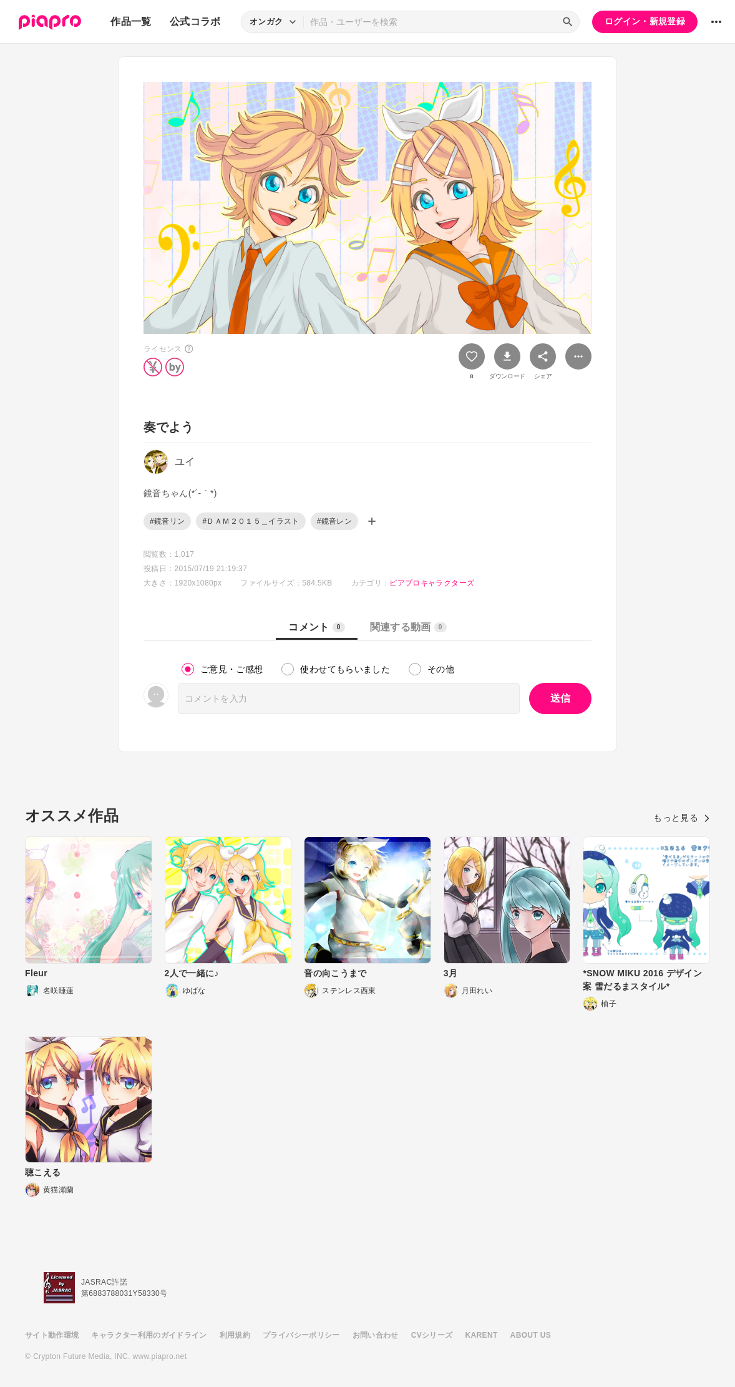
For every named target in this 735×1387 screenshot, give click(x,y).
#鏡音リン (167, 521)
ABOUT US (530, 1335)
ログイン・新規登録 (645, 21)
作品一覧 (130, 21)
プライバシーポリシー (301, 1335)
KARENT (481, 1335)
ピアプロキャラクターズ (431, 583)
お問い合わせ (376, 1335)
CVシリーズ (432, 1335)
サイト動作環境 (52, 1335)
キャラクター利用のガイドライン (149, 1335)
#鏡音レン (334, 521)
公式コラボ (195, 21)
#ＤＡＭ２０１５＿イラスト (250, 521)
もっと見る (681, 818)
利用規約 (235, 1335)
